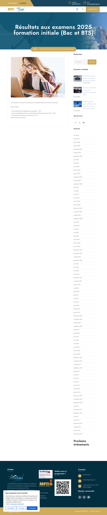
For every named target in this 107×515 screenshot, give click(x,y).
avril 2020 (76, 343)
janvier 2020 (77, 354)
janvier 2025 (77, 173)
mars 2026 (77, 139)
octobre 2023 (77, 215)
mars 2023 (77, 239)
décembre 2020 (78, 316)
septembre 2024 (78, 184)
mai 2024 (76, 191)
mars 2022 (77, 274)
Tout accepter (32, 508)
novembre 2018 (78, 399)
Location (23, 3)
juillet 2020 (77, 333)
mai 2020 (76, 340)
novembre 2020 (78, 319)
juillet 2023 (77, 225)
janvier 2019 (77, 392)
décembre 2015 (78, 434)
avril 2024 (76, 194)
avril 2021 (76, 302)
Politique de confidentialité (17, 504)
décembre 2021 (78, 277)
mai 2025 (76, 159)
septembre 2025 (78, 156)
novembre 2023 (78, 211)
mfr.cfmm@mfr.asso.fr (93, 4)
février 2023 (77, 243)
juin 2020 (76, 336)
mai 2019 (76, 378)
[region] (21, 501)
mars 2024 (77, 198)
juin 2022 (76, 264)
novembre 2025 (78, 149)
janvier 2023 (77, 246)
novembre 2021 (78, 281)
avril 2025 (76, 163)
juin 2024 (76, 187)
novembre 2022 (78, 253)
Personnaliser (10, 508)
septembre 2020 (78, 326)
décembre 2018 (78, 395)
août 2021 (76, 288)
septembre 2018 (78, 402)
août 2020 (76, 330)
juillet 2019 (77, 371)
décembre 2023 (78, 208)
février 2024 (77, 201)
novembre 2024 (78, 177)
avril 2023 (76, 236)
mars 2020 (77, 347)
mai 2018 (76, 406)
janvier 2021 (77, 312)
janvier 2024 (77, 205)
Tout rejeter (21, 508)
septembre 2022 (78, 260)
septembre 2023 (78, 218)
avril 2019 (76, 382)
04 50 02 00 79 (76, 4)
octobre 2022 (77, 257)
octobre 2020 (77, 323)
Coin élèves (13, 3)
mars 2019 (77, 385)
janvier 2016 (77, 430)
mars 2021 (77, 305)
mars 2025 (77, 166)
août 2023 (76, 222)
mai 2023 (76, 232)
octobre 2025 (77, 152)
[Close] (38, 492)
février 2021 (77, 309)
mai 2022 (76, 267)
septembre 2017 (78, 413)
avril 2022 (76, 271)
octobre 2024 (77, 180)
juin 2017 (76, 416)
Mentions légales (43, 493)
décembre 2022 (78, 250)
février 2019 (77, 389)
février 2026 (77, 142)
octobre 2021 (77, 284)
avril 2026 (76, 135)
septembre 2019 (78, 368)
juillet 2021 (77, 291)
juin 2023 (76, 229)
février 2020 (77, 350)
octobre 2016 (77, 427)
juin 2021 (76, 295)
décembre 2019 (78, 357)
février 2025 (77, 170)
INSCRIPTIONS (92, 9)
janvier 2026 (77, 146)
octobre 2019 (77, 364)
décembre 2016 (78, 423)
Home (35, 49)
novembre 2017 (78, 409)
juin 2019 (76, 375)
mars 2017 (77, 420)
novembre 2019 (78, 361)
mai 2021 (76, 298)
